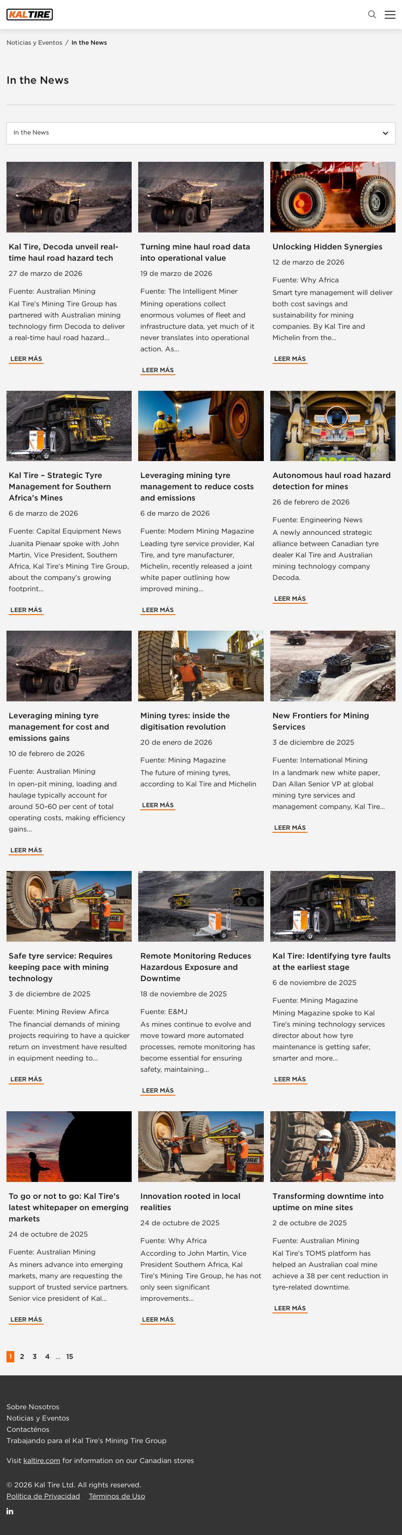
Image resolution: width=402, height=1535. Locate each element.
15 (69, 1356)
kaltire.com (41, 1460)
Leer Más (26, 358)
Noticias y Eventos (35, 42)
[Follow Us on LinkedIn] (10, 1510)
